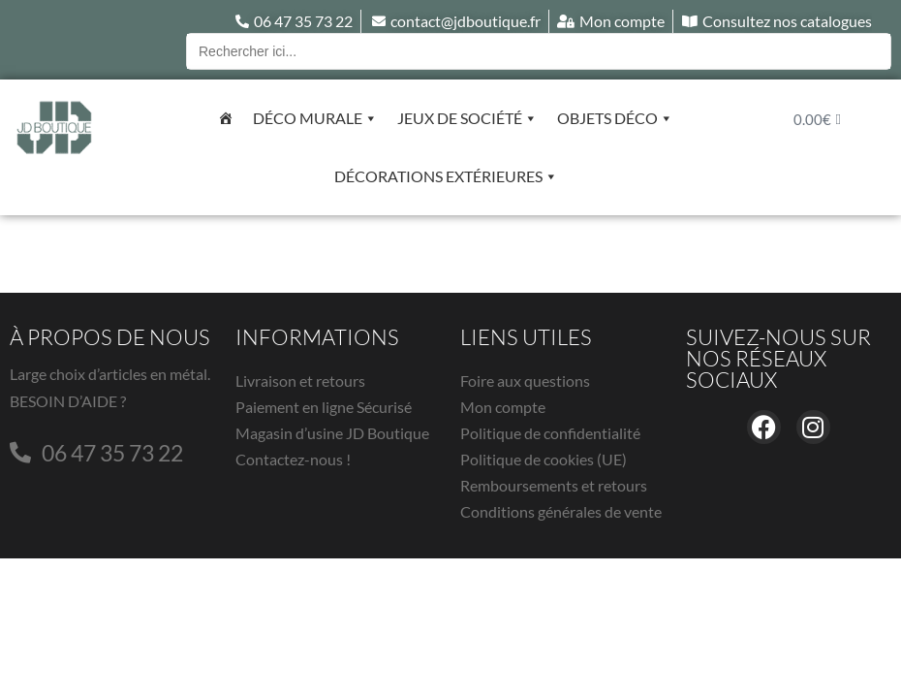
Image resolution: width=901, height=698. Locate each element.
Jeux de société (467, 118)
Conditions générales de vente (561, 511)
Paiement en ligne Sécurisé (323, 406)
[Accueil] (225, 118)
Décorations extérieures (446, 176)
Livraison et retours (300, 380)
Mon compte (502, 406)
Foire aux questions (525, 380)
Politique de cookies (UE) (543, 459)
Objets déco (615, 118)
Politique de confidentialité (550, 433)
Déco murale (315, 118)
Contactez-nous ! (293, 459)
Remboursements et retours (553, 485)
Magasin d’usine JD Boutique (332, 433)
